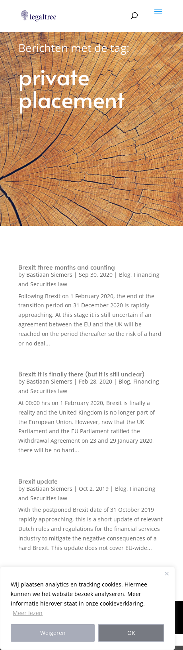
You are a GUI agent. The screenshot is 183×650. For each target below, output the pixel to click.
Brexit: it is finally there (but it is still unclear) (81, 373)
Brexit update (38, 480)
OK (131, 632)
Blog (124, 274)
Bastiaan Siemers (49, 274)
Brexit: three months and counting (66, 266)
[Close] (166, 573)
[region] (87, 608)
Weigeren (53, 632)
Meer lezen (28, 613)
